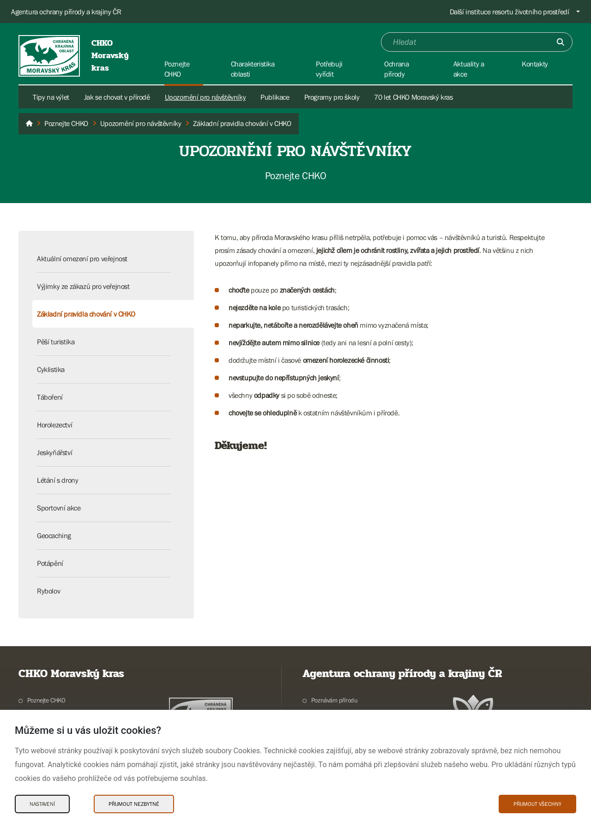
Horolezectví (54, 424)
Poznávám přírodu (334, 700)
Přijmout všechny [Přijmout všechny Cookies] (537, 804)
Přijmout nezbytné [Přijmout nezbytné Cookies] (134, 804)
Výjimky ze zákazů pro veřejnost (83, 286)
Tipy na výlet (51, 97)
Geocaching (54, 535)
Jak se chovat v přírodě (117, 97)
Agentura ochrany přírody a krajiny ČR (66, 11)
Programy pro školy (332, 97)
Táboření (50, 397)
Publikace (274, 97)
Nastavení (42, 804)
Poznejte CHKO (46, 700)
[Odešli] (560, 42)
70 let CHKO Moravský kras (413, 97)
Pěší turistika (55, 341)
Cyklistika (51, 369)
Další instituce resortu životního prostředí (509, 11)
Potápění (50, 563)
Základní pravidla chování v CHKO (86, 314)
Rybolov (48, 591)
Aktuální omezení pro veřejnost (82, 258)
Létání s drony (57, 480)
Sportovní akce (58, 508)
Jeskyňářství (54, 452)
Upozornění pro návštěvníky (205, 97)
